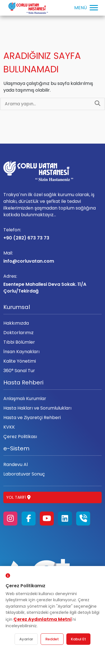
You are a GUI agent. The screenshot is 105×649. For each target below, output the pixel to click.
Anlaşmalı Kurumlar (24, 398)
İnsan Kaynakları (21, 351)
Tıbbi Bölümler (19, 342)
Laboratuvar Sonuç (24, 474)
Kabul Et (78, 639)
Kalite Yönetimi (19, 361)
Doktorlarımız (18, 332)
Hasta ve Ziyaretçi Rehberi (32, 417)
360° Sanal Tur (19, 370)
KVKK (9, 427)
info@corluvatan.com (52, 257)
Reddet (52, 639)
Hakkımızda (16, 323)
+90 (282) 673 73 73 (52, 234)
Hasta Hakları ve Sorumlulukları (37, 408)
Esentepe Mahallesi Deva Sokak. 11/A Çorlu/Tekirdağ (52, 283)
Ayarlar (26, 639)
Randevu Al (15, 464)
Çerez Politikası (20, 436)
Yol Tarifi (18, 497)
